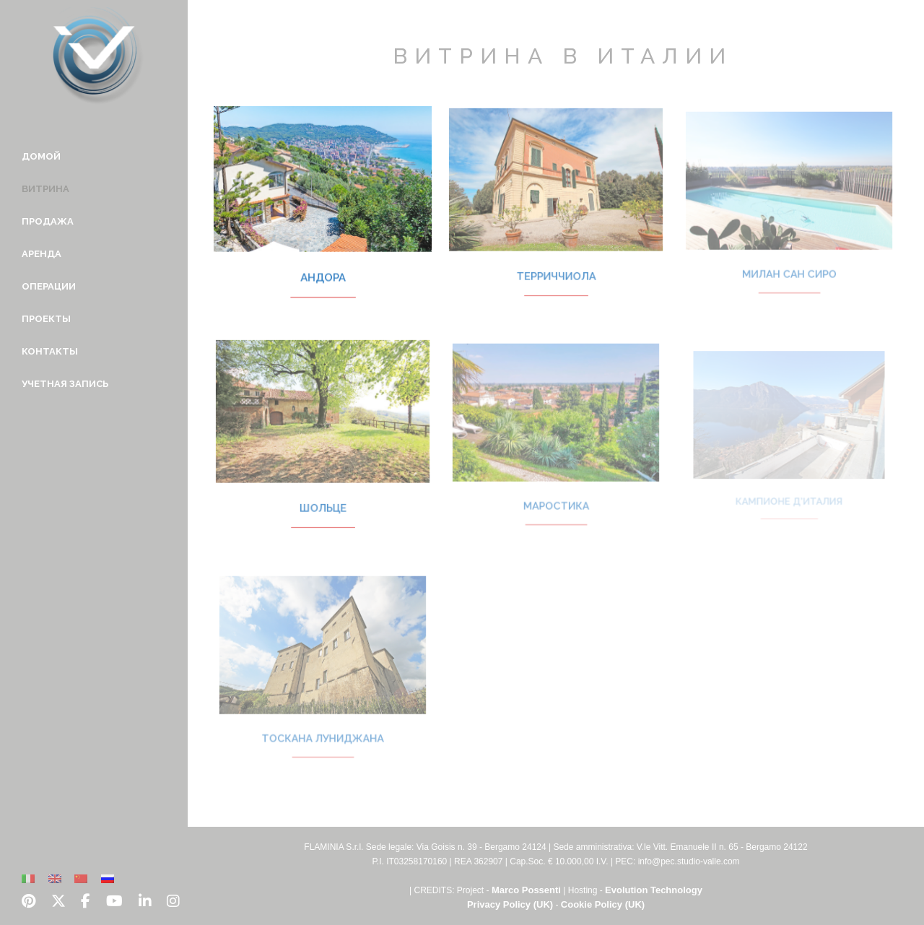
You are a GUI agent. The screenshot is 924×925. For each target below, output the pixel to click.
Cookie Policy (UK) (603, 904)
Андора (322, 266)
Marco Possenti (526, 890)
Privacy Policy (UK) (510, 904)
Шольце (322, 497)
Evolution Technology (653, 890)
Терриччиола (555, 265)
